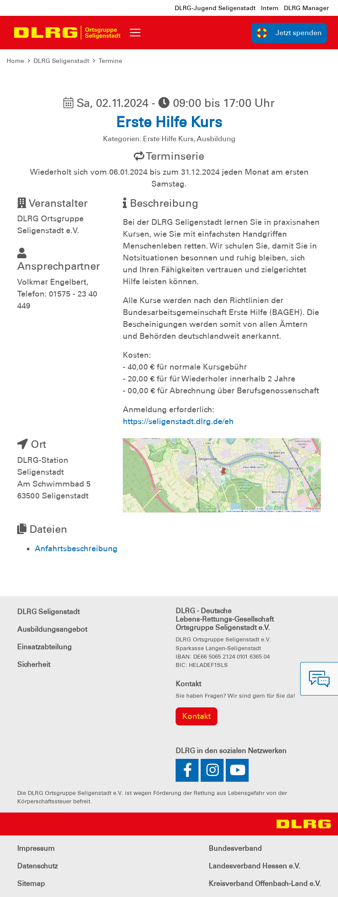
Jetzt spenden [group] (289, 33)
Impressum (36, 848)
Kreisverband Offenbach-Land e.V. (265, 883)
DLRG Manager (306, 7)
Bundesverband (235, 848)
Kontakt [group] (196, 716)
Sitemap (31, 883)
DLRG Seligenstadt (61, 60)
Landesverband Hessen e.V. (254, 866)
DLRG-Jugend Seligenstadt (215, 7)
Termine (110, 60)
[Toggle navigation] (135, 32)
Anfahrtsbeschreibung (76, 548)
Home (15, 60)
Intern (270, 7)
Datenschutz (37, 866)
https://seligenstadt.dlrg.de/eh (178, 421)
